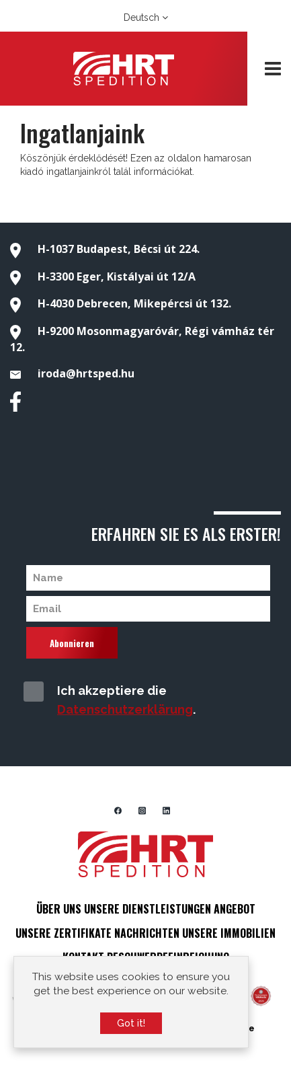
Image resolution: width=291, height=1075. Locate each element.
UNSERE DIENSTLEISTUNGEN (147, 909)
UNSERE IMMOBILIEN (229, 933)
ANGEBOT (234, 909)
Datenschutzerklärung (125, 709)
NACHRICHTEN (146, 933)
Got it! (131, 1026)
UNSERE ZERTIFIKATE (63, 933)
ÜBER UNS (58, 909)
